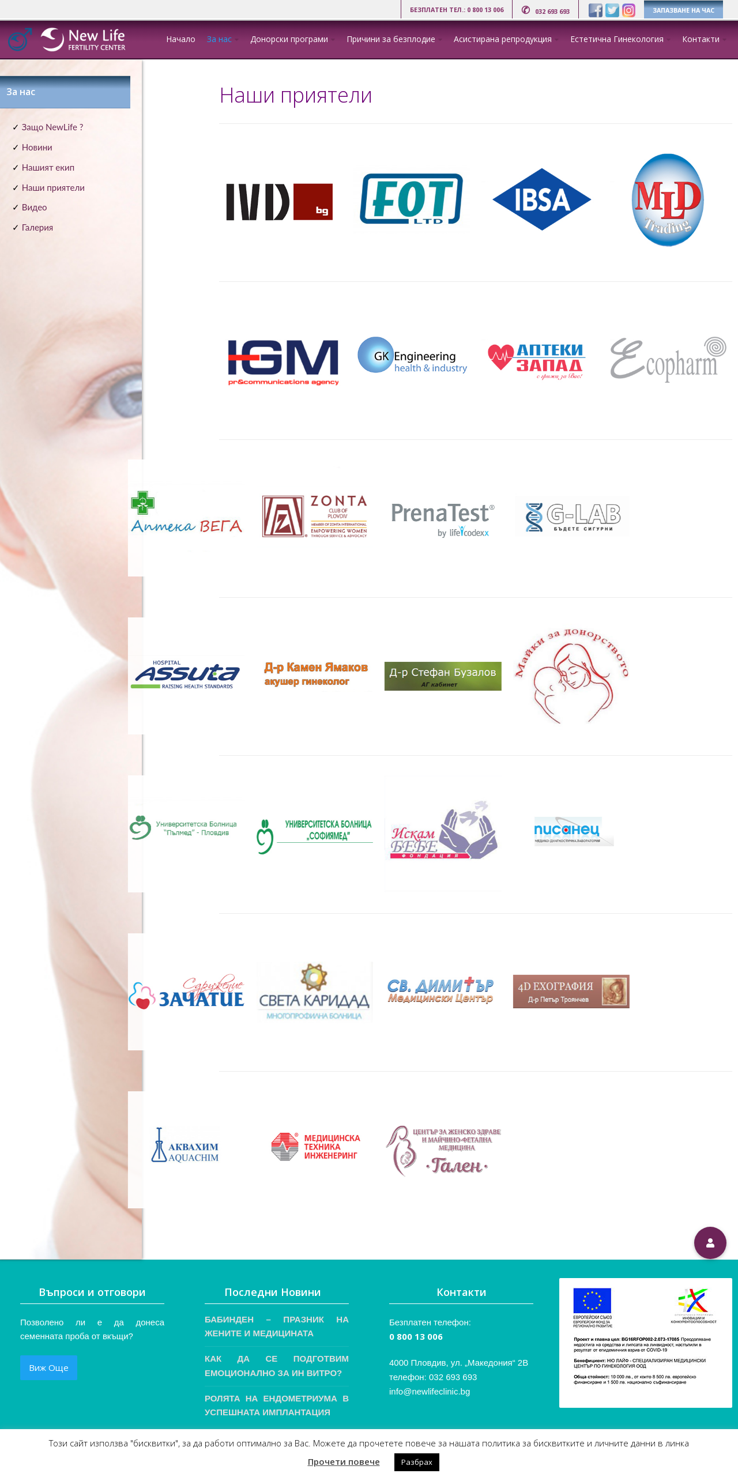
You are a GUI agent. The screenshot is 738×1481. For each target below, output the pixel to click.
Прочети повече (344, 1461)
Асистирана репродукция (503, 38)
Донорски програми (289, 38)
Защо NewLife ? (53, 127)
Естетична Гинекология (617, 38)
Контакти (701, 38)
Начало (180, 38)
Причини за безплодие (391, 38)
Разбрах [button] (416, 1462)
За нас (219, 38)
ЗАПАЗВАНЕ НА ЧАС (683, 10)
